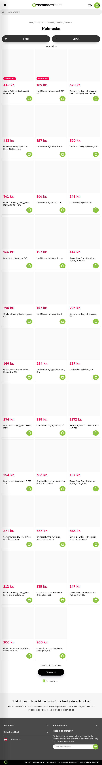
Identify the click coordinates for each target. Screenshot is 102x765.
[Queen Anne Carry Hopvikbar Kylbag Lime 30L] (51, 567)
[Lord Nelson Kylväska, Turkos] (51, 233)
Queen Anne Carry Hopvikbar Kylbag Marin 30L (83, 259)
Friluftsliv (59, 23)
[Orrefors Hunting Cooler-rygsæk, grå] (18, 288)
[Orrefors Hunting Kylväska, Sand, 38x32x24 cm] (51, 511)
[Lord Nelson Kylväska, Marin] (51, 121)
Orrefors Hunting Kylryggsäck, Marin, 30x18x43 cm (16, 203)
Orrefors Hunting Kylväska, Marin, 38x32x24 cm (15, 148)
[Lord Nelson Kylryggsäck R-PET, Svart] (18, 456)
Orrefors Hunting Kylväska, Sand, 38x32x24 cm (48, 538)
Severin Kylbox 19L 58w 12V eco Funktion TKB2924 (17, 538)
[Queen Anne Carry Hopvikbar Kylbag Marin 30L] (84, 233)
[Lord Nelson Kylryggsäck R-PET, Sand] (51, 65)
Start (31, 23)
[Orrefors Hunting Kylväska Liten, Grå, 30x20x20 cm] (51, 456)
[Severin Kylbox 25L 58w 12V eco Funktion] (84, 400)
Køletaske (68, 23)
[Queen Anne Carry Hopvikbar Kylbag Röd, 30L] (18, 623)
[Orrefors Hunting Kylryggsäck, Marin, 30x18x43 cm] (18, 177)
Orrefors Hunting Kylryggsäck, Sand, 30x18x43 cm (83, 538)
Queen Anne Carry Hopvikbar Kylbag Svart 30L (83, 593)
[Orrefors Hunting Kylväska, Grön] (84, 121)
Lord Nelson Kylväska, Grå (15, 258)
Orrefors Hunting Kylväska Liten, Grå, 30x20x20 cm (51, 482)
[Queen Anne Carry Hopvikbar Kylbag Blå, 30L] (51, 623)
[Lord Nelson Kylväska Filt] (84, 177)
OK (95, 747)
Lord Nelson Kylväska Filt (81, 202)
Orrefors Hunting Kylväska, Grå (50, 425)
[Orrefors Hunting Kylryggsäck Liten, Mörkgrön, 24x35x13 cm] (84, 65)
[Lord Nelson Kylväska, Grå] (18, 233)
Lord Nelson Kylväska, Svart (49, 314)
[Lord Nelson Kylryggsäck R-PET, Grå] (51, 344)
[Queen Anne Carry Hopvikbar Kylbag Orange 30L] (84, 456)
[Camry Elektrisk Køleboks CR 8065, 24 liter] (18, 65)
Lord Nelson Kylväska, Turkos (50, 258)
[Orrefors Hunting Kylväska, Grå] (51, 400)
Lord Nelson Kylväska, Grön (49, 202)
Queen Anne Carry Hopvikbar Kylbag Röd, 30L (16, 649)
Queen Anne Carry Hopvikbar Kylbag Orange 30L (83, 482)
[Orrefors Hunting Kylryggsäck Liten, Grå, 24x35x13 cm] (18, 567)
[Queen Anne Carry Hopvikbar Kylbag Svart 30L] (84, 567)
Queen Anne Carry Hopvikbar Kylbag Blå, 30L (49, 649)
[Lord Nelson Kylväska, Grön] (51, 177)
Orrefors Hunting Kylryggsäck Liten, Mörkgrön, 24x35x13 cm (83, 92)
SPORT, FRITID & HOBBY (44, 23)
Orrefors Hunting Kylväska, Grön (84, 147)
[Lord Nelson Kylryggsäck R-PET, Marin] (18, 400)
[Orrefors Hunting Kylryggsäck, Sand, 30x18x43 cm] (84, 511)
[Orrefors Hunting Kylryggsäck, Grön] (84, 288)
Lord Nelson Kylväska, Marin (49, 147)
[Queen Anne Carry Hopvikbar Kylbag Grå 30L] (18, 344)
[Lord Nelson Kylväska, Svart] (51, 288)
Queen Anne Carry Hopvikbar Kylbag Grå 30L (16, 370)
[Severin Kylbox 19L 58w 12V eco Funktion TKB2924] (18, 511)
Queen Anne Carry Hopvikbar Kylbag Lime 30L (49, 593)
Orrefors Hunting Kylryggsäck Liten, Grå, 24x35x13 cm (16, 593)
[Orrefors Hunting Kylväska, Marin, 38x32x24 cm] (18, 121)
